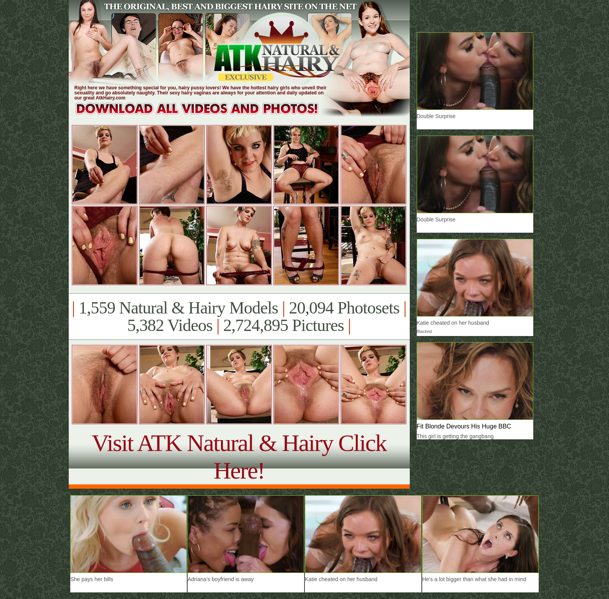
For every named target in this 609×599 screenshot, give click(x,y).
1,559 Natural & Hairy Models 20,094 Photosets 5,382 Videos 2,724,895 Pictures (239, 316)
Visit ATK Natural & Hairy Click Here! (239, 457)
